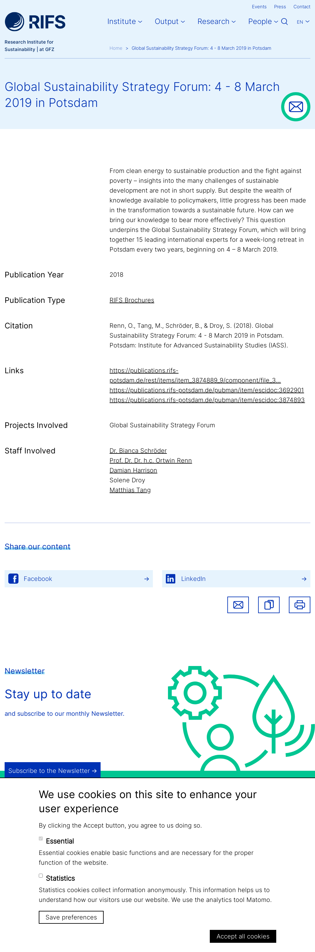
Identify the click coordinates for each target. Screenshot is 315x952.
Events (259, 7)
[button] (269, 605)
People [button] (260, 21)
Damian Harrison (133, 470)
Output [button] (167, 21)
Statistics (60, 878)
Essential (60, 841)
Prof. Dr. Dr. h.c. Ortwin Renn (151, 460)
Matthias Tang (130, 490)
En (300, 22)
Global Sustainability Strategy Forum (162, 425)
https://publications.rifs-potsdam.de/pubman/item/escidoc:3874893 (207, 400)
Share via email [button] (238, 605)
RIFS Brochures (132, 300)
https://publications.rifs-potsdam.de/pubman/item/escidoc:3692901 (207, 390)
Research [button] (213, 21)
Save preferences (71, 917)
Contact (301, 7)
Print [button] (299, 605)
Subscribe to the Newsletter (49, 770)
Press (280, 7)
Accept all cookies (243, 936)
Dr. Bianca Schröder (138, 450)
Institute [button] (121, 21)
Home (116, 48)
